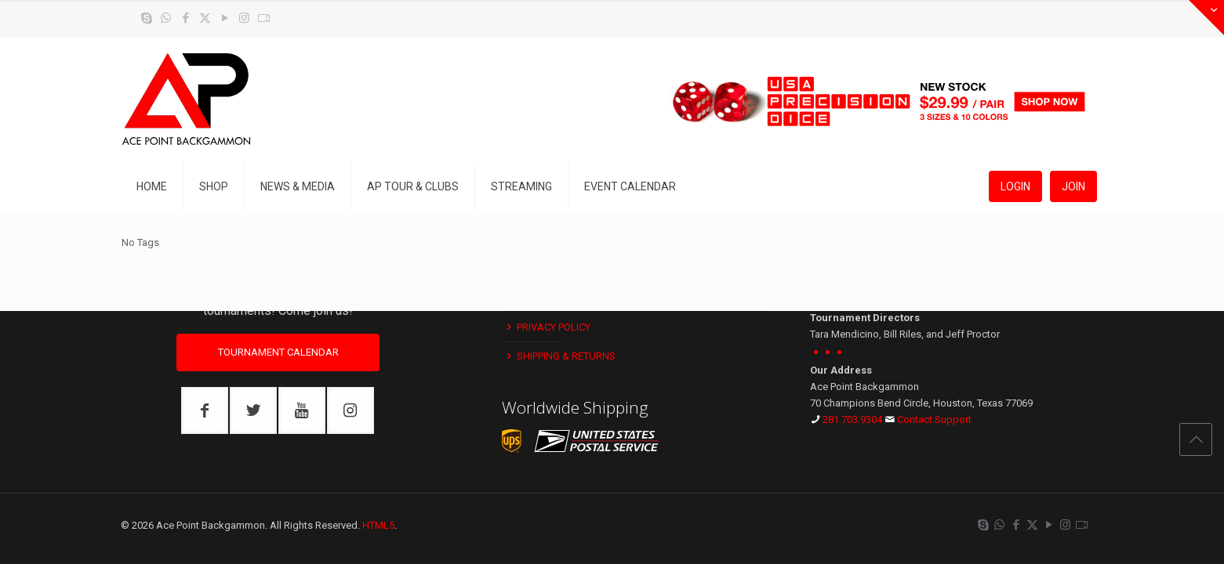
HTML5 (378, 525)
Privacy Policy (547, 327)
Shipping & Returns (560, 356)
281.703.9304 (852, 419)
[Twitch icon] (264, 18)
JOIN (1073, 186)
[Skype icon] (146, 18)
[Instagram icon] (244, 18)
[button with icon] (204, 410)
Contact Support (934, 419)
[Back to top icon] (1195, 439)
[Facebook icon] (185, 18)
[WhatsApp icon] (166, 18)
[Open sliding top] (1206, 17)
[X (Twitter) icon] (205, 18)
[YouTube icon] (225, 18)
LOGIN (1015, 186)
